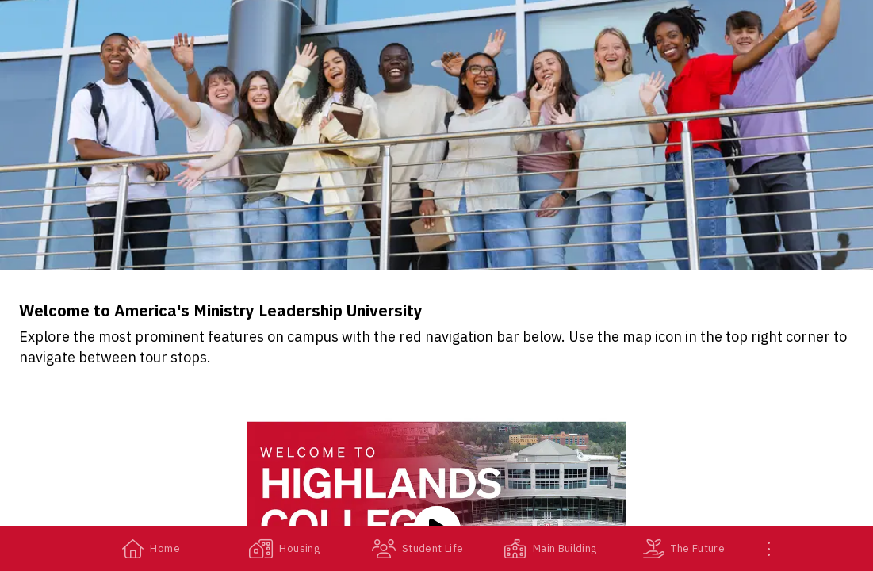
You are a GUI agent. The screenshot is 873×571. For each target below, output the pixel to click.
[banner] (436, 135)
